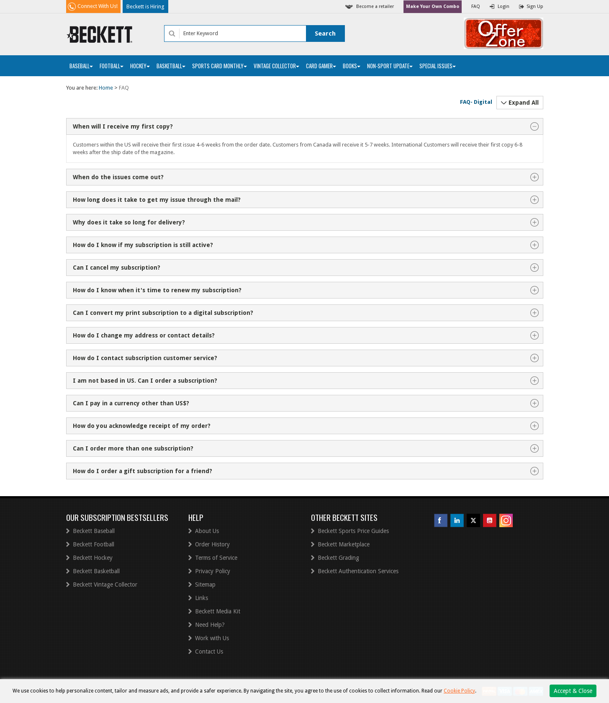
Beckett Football (93, 544)
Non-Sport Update (390, 66)
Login (503, 6)
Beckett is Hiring (145, 6)
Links (201, 598)
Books (351, 66)
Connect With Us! (97, 6)
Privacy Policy (212, 571)
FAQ (475, 6)
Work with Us (212, 638)
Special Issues (437, 66)
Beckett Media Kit (217, 611)
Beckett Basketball (96, 571)
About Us (207, 531)
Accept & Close (573, 691)
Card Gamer (321, 66)
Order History (212, 544)
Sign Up (535, 6)
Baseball (81, 66)
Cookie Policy (459, 691)
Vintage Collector (276, 66)
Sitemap (205, 584)
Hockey (140, 66)
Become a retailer (375, 6)
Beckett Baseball (94, 531)
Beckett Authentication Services (358, 571)
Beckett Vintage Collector (105, 584)
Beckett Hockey (93, 557)
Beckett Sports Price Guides (353, 531)
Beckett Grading (338, 557)
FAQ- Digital (476, 102)
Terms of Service (216, 557)
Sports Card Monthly (219, 66)
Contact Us (209, 651)
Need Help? (210, 624)
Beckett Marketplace (344, 544)
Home (106, 88)
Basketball (171, 66)
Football (111, 66)
